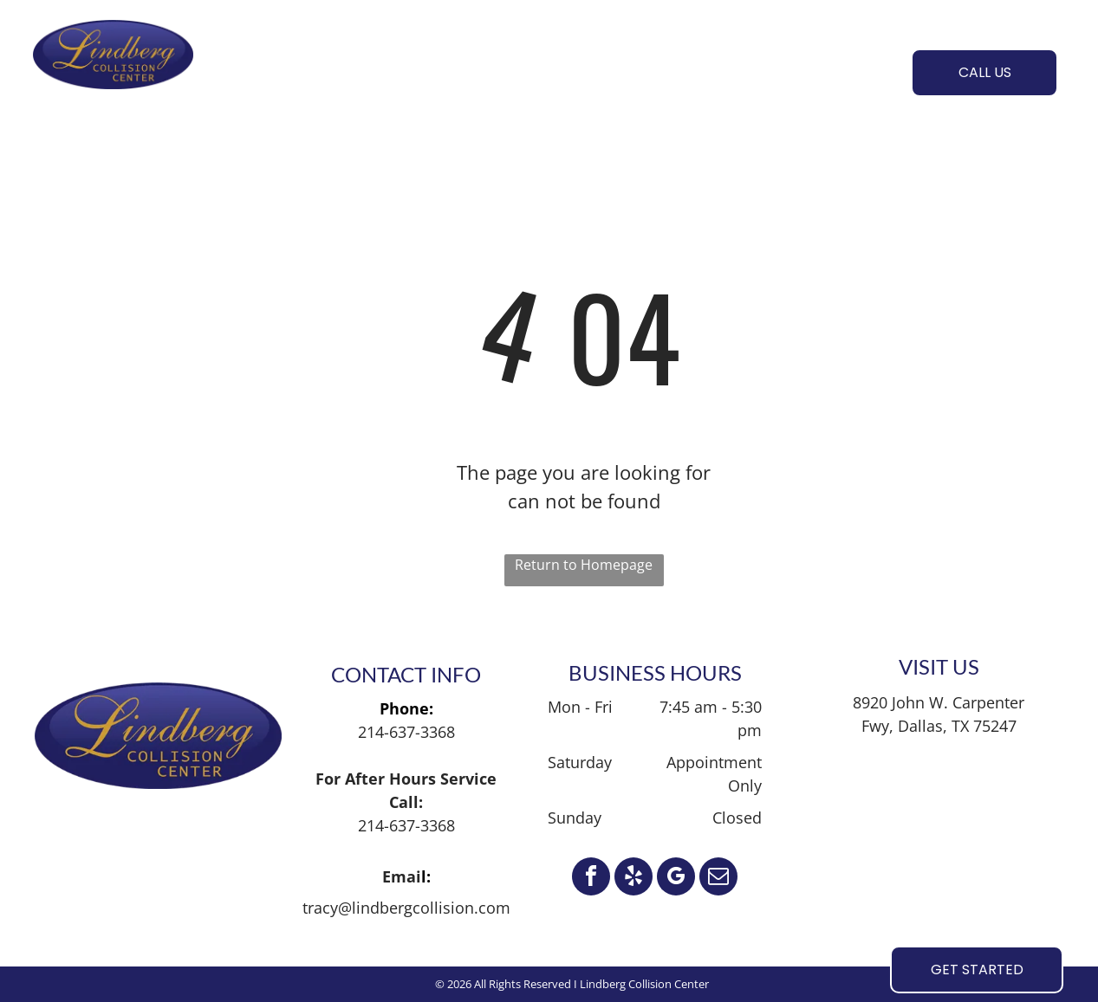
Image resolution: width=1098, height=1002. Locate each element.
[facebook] (591, 878)
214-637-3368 (406, 731)
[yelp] (633, 878)
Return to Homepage (584, 564)
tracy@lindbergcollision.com (406, 907)
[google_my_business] (676, 878)
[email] (718, 878)
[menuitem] (275, 70)
